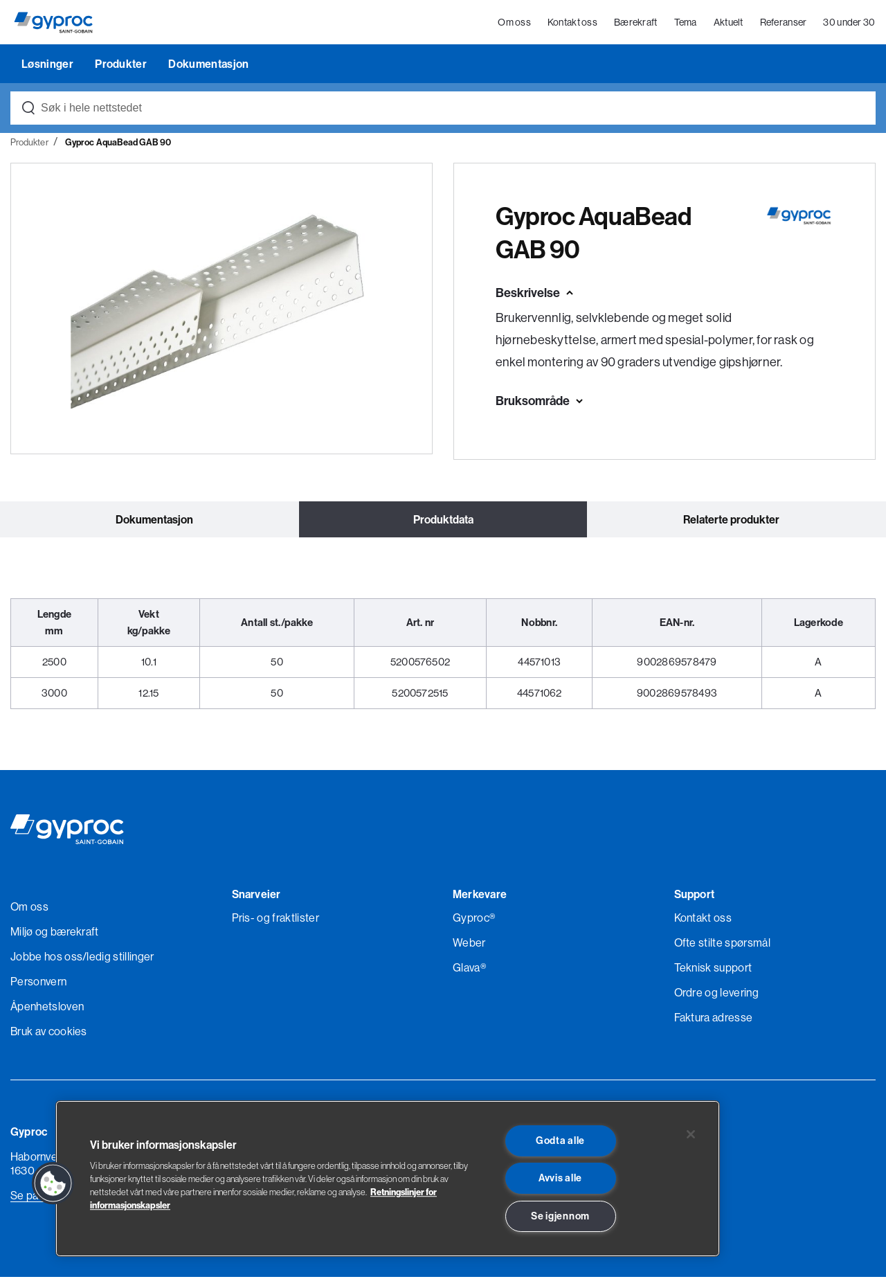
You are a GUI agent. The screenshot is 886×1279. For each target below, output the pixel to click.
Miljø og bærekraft (54, 933)
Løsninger (48, 65)
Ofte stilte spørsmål (722, 944)
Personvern (38, 983)
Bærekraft (636, 23)
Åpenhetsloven (47, 1008)
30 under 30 (850, 23)
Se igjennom (560, 1216)
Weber (469, 944)
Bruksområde (533, 402)
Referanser (783, 23)
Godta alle (560, 1140)
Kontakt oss (572, 23)
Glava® (469, 969)
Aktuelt (728, 23)
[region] (387, 1178)
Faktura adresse (713, 1019)
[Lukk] (691, 1134)
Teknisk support (713, 969)
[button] (53, 1183)
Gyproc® (474, 920)
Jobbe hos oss (46, 958)
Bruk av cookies (48, 1033)
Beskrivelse (528, 294)
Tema (685, 23)
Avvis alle (560, 1178)
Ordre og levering (716, 994)
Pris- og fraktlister (275, 920)
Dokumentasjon (208, 65)
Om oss (515, 23)
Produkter (122, 65)
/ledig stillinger (118, 958)
